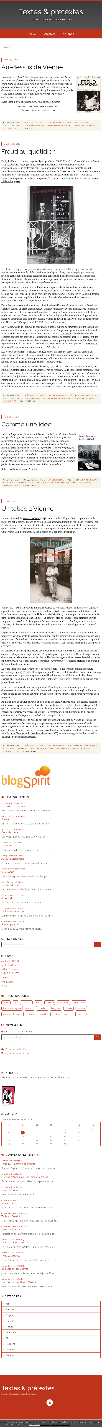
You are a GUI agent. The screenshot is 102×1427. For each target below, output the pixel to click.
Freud (23, 164)
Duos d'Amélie (9, 832)
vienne (92, 125)
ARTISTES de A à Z (10, 969)
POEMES (5, 986)
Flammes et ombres (13, 806)
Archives (49, 33)
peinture (81, 1008)
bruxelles (42, 1008)
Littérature (49, 123)
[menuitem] (32, 34)
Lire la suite (64, 1077)
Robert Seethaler (31, 518)
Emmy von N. (74, 294)
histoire (68, 1008)
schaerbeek (79, 1002)
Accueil (32, 33)
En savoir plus (34, 1424)
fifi (2, 1203)
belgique (55, 1008)
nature (57, 1014)
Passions (60, 123)
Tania (4, 1163)
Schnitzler (38, 369)
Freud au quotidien (28, 151)
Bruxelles (10, 1320)
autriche (7, 483)
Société (68, 395)
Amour (29, 1008)
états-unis (63, 1002)
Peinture (10, 1349)
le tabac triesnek (36, 483)
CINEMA (5, 977)
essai (43, 125)
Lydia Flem (65, 333)
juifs (5, 128)
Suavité (5, 819)
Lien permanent (11, 123)
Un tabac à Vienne (27, 508)
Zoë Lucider (8, 1268)
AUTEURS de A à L (10, 960)
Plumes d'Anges (10, 1176)
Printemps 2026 (10, 924)
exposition (43, 1014)
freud (71, 125)
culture (50, 1002)
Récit (79, 1014)
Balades (10, 1309)
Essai (38, 1002)
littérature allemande (56, 483)
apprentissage (90, 480)
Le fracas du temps (12, 911)
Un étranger (8, 871)
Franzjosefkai (67, 90)
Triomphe (6, 845)
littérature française (12, 1014)
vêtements (88, 287)
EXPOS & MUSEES (10, 973)
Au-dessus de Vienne (32, 67)
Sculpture (26, 1002)
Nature (9, 1338)
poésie (68, 1014)
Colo (4, 1229)
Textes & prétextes (51, 11)
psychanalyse (81, 125)
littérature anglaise (12, 1008)
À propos (68, 33)
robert (80, 483)
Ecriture (90, 1014)
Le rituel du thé (10, 885)
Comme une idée (26, 424)
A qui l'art (6, 898)
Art (7, 1303)
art (15, 1002)
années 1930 (78, 480)
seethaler (8, 485)
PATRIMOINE (7, 981)
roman (30, 1014)
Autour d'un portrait (12, 858)
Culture (39, 123)
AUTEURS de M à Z (10, 965)
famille (6, 1002)
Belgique (10, 1315)
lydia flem (77, 123)
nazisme (72, 483)
